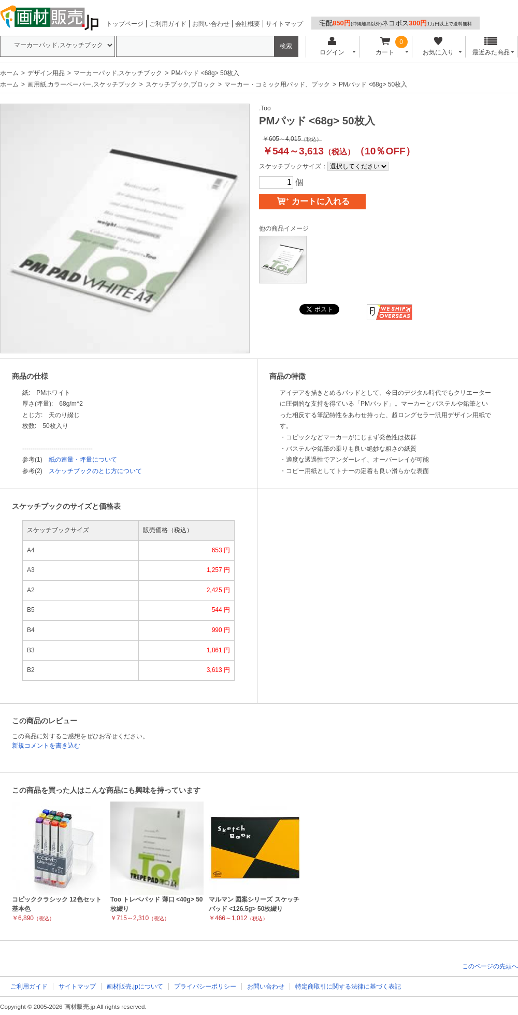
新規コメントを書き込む (46, 745)
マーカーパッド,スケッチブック (118, 73)
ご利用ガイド (167, 23)
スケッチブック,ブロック (180, 84)
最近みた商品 (491, 46)
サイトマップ (284, 23)
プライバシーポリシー (205, 986)
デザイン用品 (46, 73)
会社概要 (247, 23)
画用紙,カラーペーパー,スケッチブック (82, 84)
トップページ (124, 23)
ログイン (332, 46)
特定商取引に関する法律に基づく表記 (348, 986)
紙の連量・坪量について (83, 459)
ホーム (9, 73)
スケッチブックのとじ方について (95, 471)
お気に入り (438, 46)
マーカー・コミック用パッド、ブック (277, 84)
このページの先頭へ (490, 966)
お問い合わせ (210, 23)
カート (385, 46)
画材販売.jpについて (135, 986)
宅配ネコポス (395, 23)
